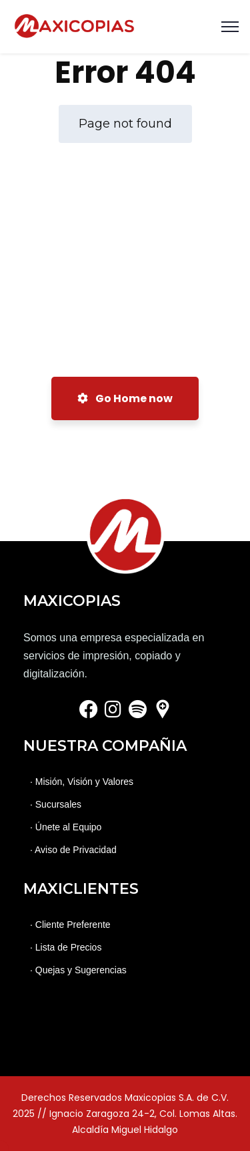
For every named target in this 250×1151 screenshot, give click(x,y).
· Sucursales (55, 804)
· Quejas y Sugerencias (78, 970)
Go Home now (125, 398)
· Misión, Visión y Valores (81, 781)
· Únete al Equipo (65, 827)
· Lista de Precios (65, 947)
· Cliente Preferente (70, 924)
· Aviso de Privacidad (73, 849)
